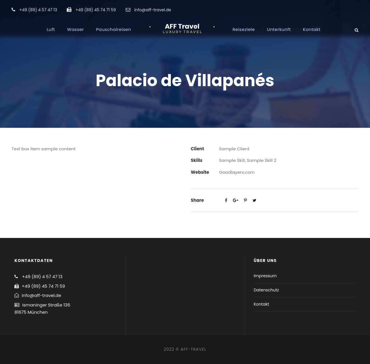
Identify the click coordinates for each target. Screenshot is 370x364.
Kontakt (311, 29)
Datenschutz (266, 290)
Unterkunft (279, 29)
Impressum (265, 276)
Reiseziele (244, 29)
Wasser (75, 29)
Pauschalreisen (113, 29)
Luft (51, 29)
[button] (358, 8)
